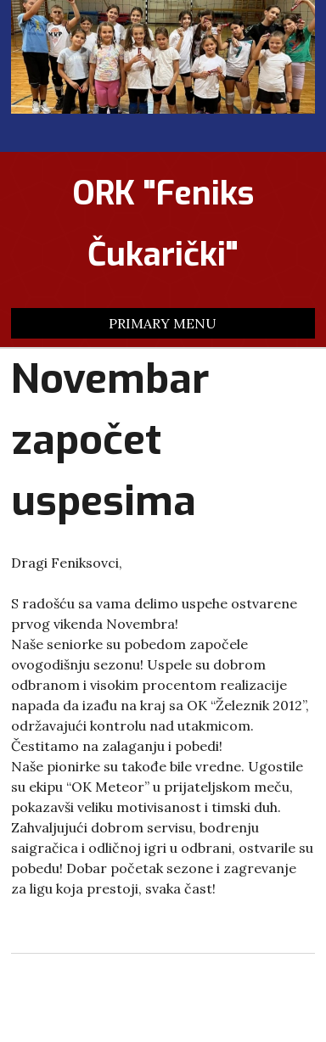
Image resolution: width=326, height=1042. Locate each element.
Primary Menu (162, 323)
